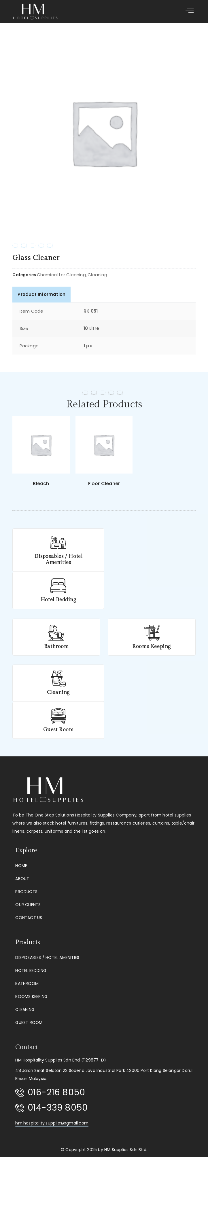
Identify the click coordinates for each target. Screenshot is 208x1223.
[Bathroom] (56, 633)
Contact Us (28, 918)
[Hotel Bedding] (57, 586)
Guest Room (56, 730)
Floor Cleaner (104, 483)
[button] (190, 11)
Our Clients (28, 904)
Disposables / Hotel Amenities (57, 559)
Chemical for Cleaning (61, 275)
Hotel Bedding (56, 600)
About (22, 878)
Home (21, 865)
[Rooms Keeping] (152, 633)
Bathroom (56, 646)
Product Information (41, 294)
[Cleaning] (57, 678)
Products (26, 891)
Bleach (41, 483)
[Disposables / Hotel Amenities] (57, 542)
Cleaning (97, 275)
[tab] (41, 294)
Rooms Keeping (151, 646)
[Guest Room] (57, 716)
